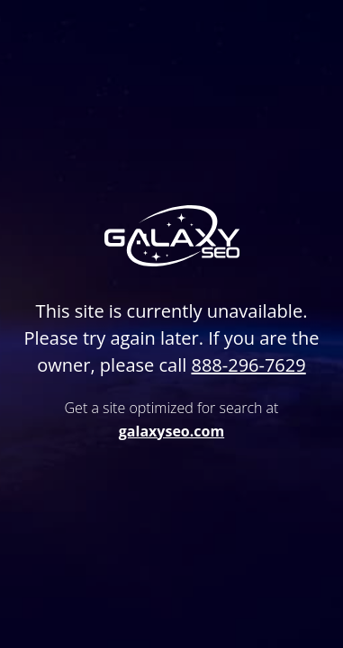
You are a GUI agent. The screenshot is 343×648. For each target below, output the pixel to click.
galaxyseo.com (171, 431)
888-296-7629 (248, 365)
